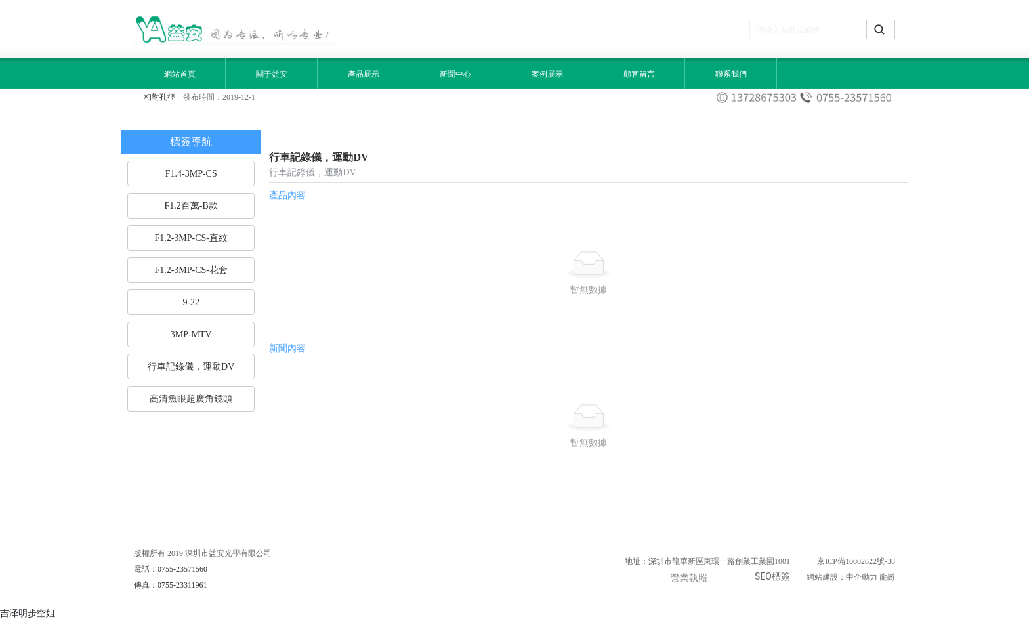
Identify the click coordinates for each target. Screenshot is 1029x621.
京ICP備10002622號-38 (856, 561)
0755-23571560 (182, 569)
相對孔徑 (159, 97)
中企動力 (861, 577)
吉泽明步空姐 (27, 613)
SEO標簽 (772, 576)
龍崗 (887, 577)
